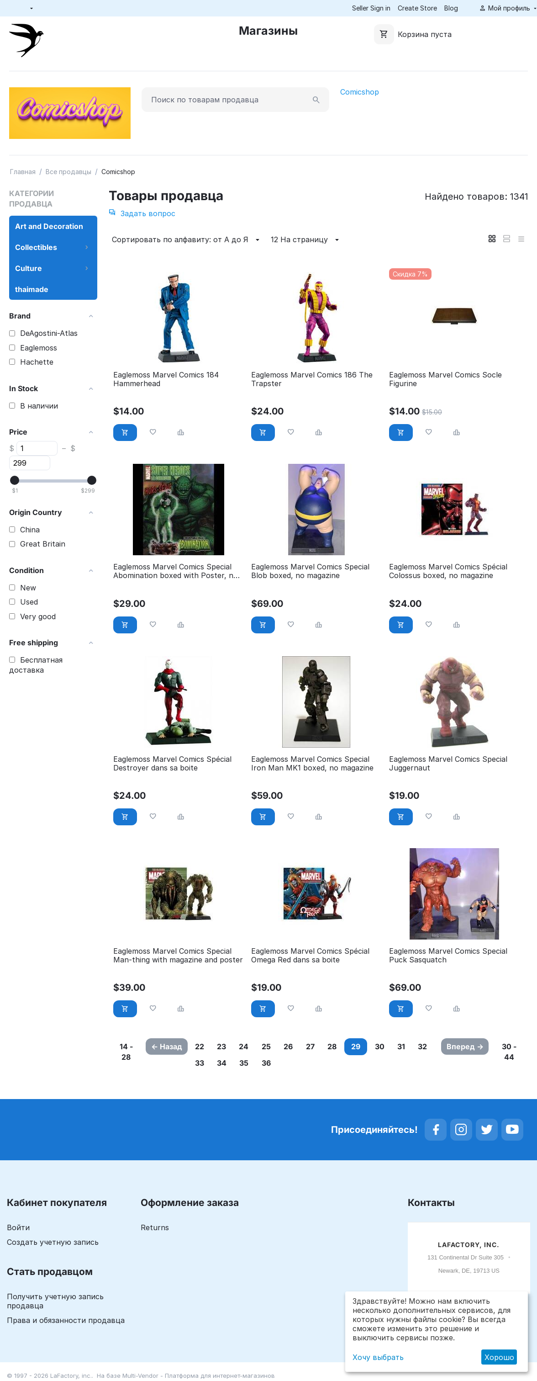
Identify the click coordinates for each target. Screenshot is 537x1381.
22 (201, 1046)
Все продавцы (68, 171)
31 (428, 1046)
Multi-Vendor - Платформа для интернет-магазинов (198, 1376)
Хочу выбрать (378, 1357)
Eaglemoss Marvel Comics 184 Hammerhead (166, 379)
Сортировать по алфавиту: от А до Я (187, 239)
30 (403, 1046)
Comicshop (359, 91)
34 (252, 1063)
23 (227, 1046)
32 (201, 1063)
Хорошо (499, 1357)
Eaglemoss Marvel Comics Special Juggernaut (448, 763)
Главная (23, 171)
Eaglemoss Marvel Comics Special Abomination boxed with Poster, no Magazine (175, 571)
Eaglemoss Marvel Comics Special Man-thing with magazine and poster (178, 955)
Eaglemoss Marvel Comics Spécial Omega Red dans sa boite (310, 955)
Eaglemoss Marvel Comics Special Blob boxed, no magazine (310, 571)
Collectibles (36, 247)
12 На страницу (306, 239)
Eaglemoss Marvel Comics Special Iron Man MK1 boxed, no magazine (312, 763)
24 (252, 1046)
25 (277, 1046)
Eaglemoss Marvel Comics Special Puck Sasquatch (448, 955)
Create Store (417, 8)
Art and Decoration (49, 226)
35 (277, 1063)
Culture (28, 268)
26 (302, 1046)
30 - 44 (510, 1052)
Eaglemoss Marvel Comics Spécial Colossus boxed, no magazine (448, 571)
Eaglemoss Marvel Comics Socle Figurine (445, 379)
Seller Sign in (371, 8)
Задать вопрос (142, 213)
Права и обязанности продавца (66, 1320)
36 (302, 1063)
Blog (451, 8)
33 (227, 1063)
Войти (18, 1227)
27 (327, 1046)
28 (352, 1046)
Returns (155, 1227)
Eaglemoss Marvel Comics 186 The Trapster (312, 379)
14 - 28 (125, 1052)
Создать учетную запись (53, 1242)
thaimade (31, 289)
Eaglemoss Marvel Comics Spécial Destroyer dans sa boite (172, 763)
